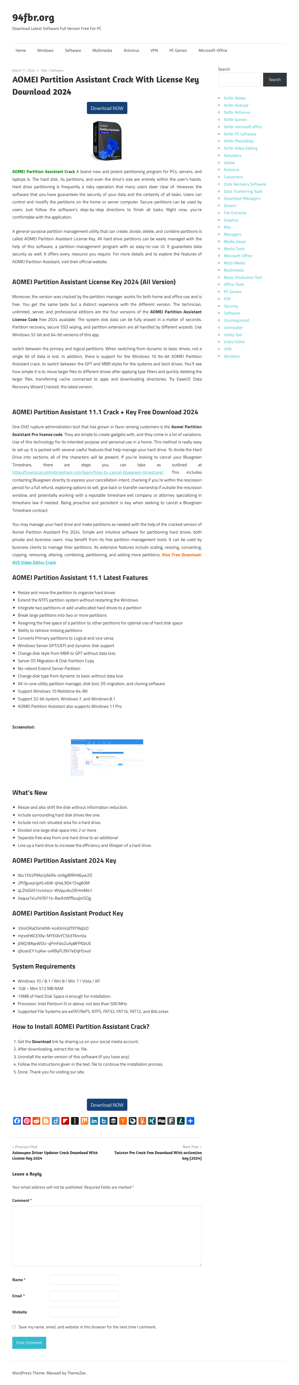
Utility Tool (233, 335)
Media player (235, 241)
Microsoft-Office (213, 50)
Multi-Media (234, 263)
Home (21, 50)
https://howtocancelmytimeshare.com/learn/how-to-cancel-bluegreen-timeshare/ (87, 472)
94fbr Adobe (235, 98)
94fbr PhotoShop (239, 141)
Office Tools (234, 284)
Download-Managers (242, 198)
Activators (232, 155)
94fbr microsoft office (243, 127)
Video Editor (234, 342)
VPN (154, 50)
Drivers (230, 205)
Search (224, 69)
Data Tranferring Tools (243, 191)
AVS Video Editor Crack (34, 562)
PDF (227, 299)
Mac (44, 70)
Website (19, 1312)
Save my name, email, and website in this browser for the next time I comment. (87, 1327)
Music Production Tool (243, 277)
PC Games (178, 50)
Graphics (231, 220)
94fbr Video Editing (241, 148)
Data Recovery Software (245, 184)
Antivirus (131, 50)
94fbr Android (236, 105)
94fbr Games (235, 119)
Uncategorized (236, 320)
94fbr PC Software (240, 134)
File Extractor (235, 213)
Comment (22, 1200)
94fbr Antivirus (237, 112)
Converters (233, 177)
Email (18, 1296)
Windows (45, 50)
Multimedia (102, 50)
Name (19, 1280)
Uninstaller (233, 327)
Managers (232, 234)
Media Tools (234, 249)
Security (231, 306)
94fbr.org (33, 17)
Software (73, 50)
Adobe (229, 163)
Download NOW (107, 108)
